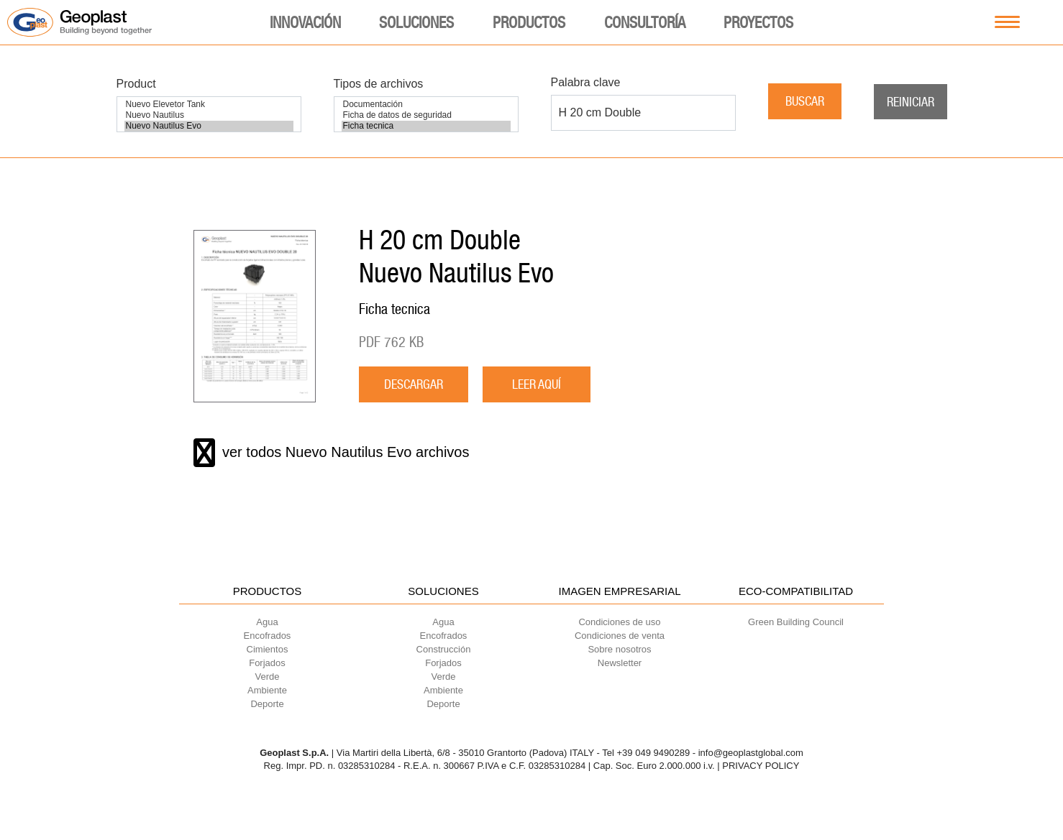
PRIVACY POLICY (760, 765)
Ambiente (267, 690)
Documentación (426, 104)
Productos (529, 22)
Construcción (443, 649)
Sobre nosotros (619, 649)
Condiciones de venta (620, 635)
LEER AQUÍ (536, 384)
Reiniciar (910, 101)
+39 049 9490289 (653, 752)
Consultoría (644, 22)
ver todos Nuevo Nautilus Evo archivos (331, 452)
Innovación (305, 22)
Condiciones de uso (619, 622)
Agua (267, 622)
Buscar (804, 101)
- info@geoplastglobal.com (748, 752)
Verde (267, 676)
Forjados (267, 662)
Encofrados (267, 635)
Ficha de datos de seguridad (426, 115)
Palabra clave (586, 82)
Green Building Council (796, 622)
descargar (413, 384)
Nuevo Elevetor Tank (208, 104)
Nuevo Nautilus (208, 115)
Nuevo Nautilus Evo (208, 126)
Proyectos (758, 22)
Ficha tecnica (426, 126)
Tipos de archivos (379, 84)
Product (136, 84)
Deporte (266, 703)
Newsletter (620, 662)
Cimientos (267, 649)
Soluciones (416, 22)
